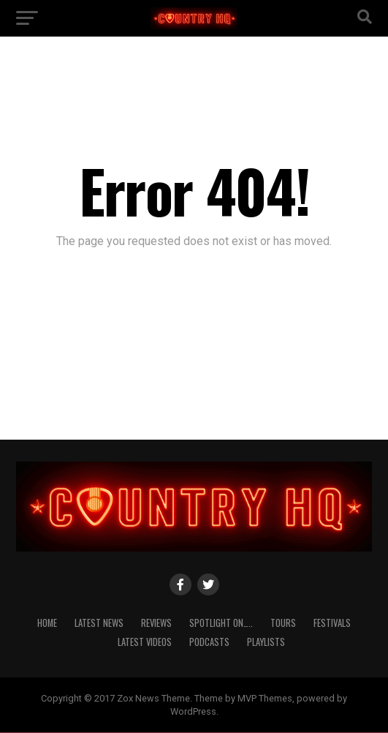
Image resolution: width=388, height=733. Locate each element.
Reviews (156, 623)
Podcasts (209, 642)
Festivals (332, 623)
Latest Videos (145, 642)
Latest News (99, 623)
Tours (283, 623)
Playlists (266, 642)
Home (47, 623)
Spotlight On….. (221, 623)
